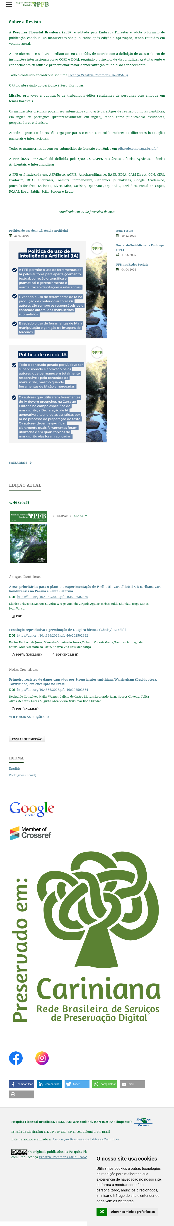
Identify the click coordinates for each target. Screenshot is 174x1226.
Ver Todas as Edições (27, 717)
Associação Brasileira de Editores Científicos (86, 1139)
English (14, 768)
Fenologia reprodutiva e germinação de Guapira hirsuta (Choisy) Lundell (67, 630)
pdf (18, 616)
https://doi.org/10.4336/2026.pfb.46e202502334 (52, 689)
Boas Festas (124, 231)
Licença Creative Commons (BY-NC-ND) (98, 75)
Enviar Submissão (27, 739)
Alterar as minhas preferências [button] (133, 1212)
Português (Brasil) (22, 775)
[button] (21, 1084)
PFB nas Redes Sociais (132, 264)
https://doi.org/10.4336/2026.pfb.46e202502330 (52, 597)
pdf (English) (66, 654)
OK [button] (102, 1212)
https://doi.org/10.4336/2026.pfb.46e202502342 (52, 635)
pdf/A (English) (28, 654)
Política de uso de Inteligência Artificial (38, 231)
